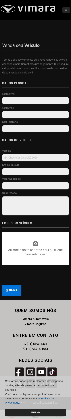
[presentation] (30, 275)
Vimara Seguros (35, 324)
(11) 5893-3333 (35, 344)
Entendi (35, 412)
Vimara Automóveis (35, 319)
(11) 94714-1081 (35, 349)
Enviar (11, 290)
